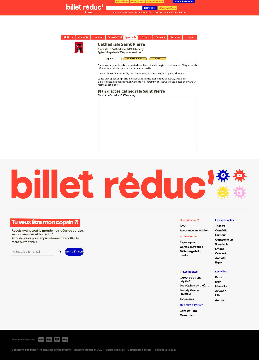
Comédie (221, 230)
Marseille (221, 286)
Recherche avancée (123, 12)
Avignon (220, 291)
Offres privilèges (167, 8)
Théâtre (220, 226)
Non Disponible (135, 58)
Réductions (137, 1)
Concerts (169, 78)
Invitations (121, 1)
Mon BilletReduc (184, 1)
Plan (157, 58)
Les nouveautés (143, 12)
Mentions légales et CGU (88, 350)
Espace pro (187, 242)
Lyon (218, 282)
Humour (220, 235)
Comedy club (224, 240)
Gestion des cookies (139, 350)
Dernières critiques (163, 12)
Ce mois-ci (187, 315)
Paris (218, 277)
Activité (220, 258)
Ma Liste (180, 12)
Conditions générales (24, 350)
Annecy (89, 12)
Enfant (219, 249)
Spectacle (221, 244)
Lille (217, 295)
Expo (218, 262)
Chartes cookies (115, 350)
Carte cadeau (155, 1)
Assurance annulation (194, 230)
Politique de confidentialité (55, 350)
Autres (219, 300)
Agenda (110, 58)
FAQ (183, 226)
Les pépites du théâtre (194, 285)
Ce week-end (188, 311)
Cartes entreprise (191, 247)
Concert (220, 253)
